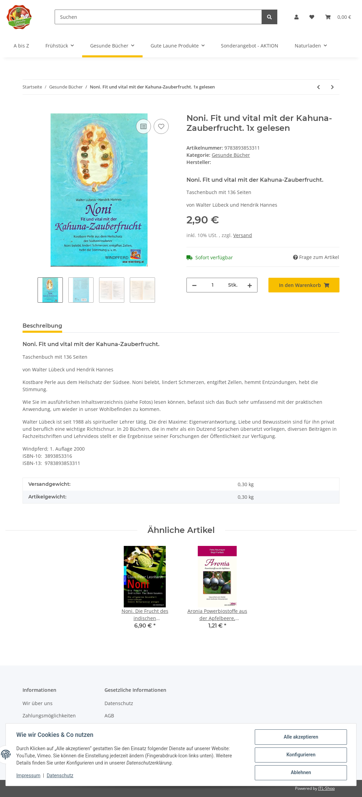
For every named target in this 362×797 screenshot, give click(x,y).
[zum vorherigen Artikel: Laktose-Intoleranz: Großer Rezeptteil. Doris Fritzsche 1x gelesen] (318, 87)
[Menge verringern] (194, 285)
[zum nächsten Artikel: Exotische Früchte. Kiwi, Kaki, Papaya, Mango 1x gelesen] (332, 87)
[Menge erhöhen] (249, 285)
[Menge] (212, 285)
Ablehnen (300, 772)
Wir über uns (38, 703)
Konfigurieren (300, 755)
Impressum (29, 776)
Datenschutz (119, 703)
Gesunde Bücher (231, 155)
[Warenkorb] (338, 17)
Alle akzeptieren (300, 737)
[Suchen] (158, 17)
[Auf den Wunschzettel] (161, 126)
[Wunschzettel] (312, 17)
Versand (242, 235)
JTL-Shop (326, 788)
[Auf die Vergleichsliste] (143, 126)
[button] (296, 17)
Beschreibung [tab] (42, 325)
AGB (109, 715)
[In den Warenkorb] (28, 109)
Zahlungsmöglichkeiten (49, 715)
